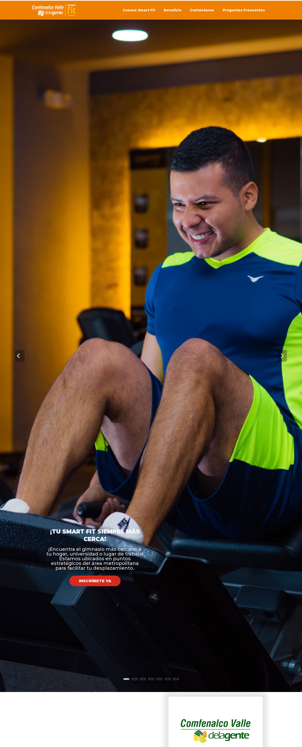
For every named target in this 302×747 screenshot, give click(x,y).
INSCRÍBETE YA (95, 529)
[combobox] (215, 711)
